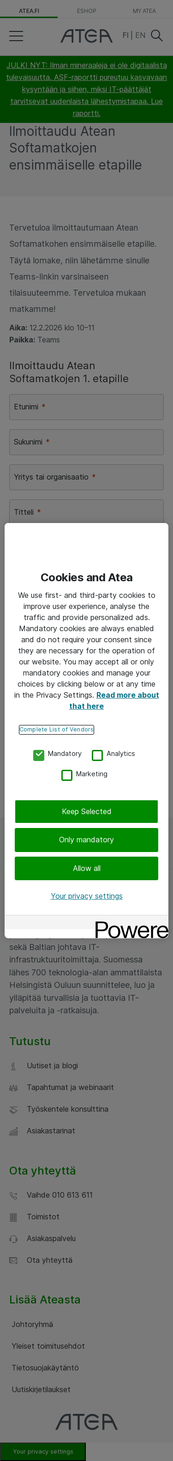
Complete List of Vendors (56, 729)
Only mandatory (86, 839)
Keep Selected (87, 811)
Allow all (87, 868)
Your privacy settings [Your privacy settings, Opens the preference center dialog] (87, 896)
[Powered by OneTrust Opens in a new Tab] (129, 923)
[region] (86, 730)
